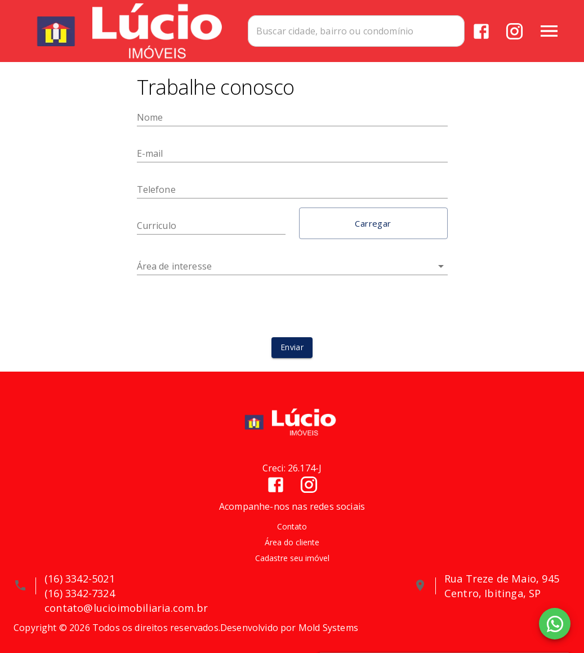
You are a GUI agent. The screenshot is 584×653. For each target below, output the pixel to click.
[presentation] (292, 306)
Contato (292, 526)
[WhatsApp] (554, 623)
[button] (373, 223)
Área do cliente (292, 542)
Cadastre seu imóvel (292, 558)
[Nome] (292, 117)
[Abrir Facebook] (481, 31)
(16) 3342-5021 (79, 578)
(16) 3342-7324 (79, 593)
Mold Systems (328, 627)
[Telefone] (292, 189)
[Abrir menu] (549, 31)
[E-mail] (292, 153)
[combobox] (356, 31)
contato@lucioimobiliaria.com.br (126, 608)
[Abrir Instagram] (514, 31)
